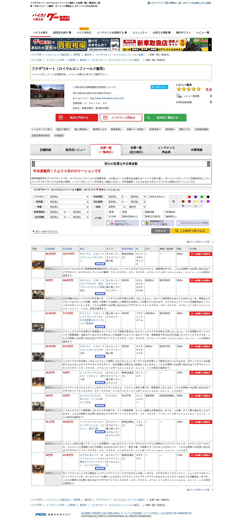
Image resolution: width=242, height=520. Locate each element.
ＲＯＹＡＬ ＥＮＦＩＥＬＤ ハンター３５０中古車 (92, 349)
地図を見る (161, 87)
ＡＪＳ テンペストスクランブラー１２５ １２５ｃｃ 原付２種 (92, 425)
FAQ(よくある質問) (162, 513)
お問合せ (172, 3)
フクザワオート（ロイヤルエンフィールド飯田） (121, 54)
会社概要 (85, 513)
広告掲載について (141, 513)
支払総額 (67, 248)
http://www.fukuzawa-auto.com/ (107, 98)
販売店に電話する (167, 117)
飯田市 (88, 54)
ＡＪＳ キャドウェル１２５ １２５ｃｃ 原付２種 (92, 376)
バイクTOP (36, 54)
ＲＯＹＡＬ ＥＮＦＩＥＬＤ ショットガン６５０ (92, 257)
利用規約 (96, 513)
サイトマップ (157, 3)
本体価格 (50, 248)
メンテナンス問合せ (123, 117)
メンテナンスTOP (55, 60)
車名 (82, 248)
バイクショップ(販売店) (57, 54)
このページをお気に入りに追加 (196, 3)
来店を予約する (79, 117)
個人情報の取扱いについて (116, 513)
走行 (147, 248)
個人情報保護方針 (183, 513)
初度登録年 (127, 248)
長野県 (76, 54)
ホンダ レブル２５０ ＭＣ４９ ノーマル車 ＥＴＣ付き (92, 399)
